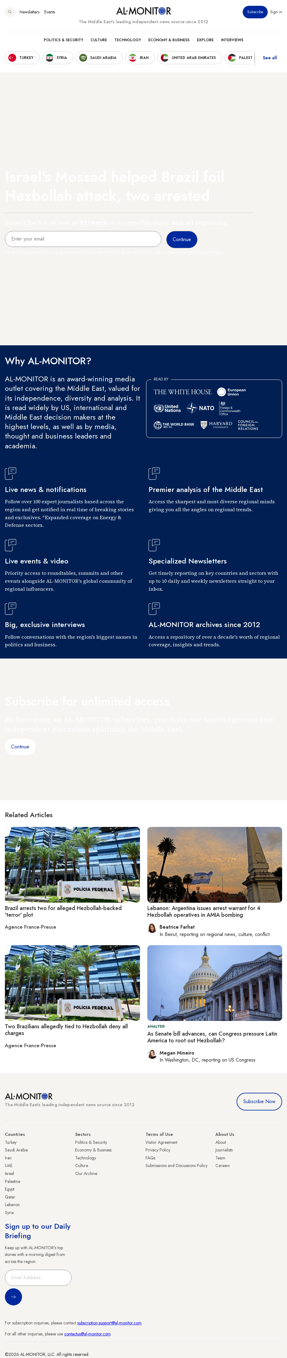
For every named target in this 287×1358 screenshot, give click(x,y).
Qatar (10, 1197)
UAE (9, 1165)
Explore (205, 40)
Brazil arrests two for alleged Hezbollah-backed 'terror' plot (63, 911)
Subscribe (255, 12)
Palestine (12, 1181)
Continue (20, 746)
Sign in (276, 12)
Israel (9, 1173)
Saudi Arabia (16, 1150)
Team (220, 1158)
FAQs (150, 1158)
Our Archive (86, 1173)
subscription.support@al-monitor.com (109, 1323)
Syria (9, 1212)
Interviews (232, 40)
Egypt (9, 1189)
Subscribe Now (259, 1101)
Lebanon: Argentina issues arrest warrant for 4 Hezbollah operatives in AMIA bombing (203, 911)
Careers (222, 1165)
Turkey (11, 1142)
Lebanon (12, 1205)
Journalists (224, 1150)
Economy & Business (168, 40)
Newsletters (29, 12)
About (220, 1142)
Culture (98, 40)
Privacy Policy (157, 1150)
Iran (8, 1158)
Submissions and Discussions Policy (176, 1165)
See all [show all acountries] (270, 58)
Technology (127, 40)
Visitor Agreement (161, 1142)
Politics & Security (63, 40)
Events (49, 12)
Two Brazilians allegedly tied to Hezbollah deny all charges (66, 1029)
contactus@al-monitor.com (87, 1334)
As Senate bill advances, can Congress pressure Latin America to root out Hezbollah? (212, 1037)
